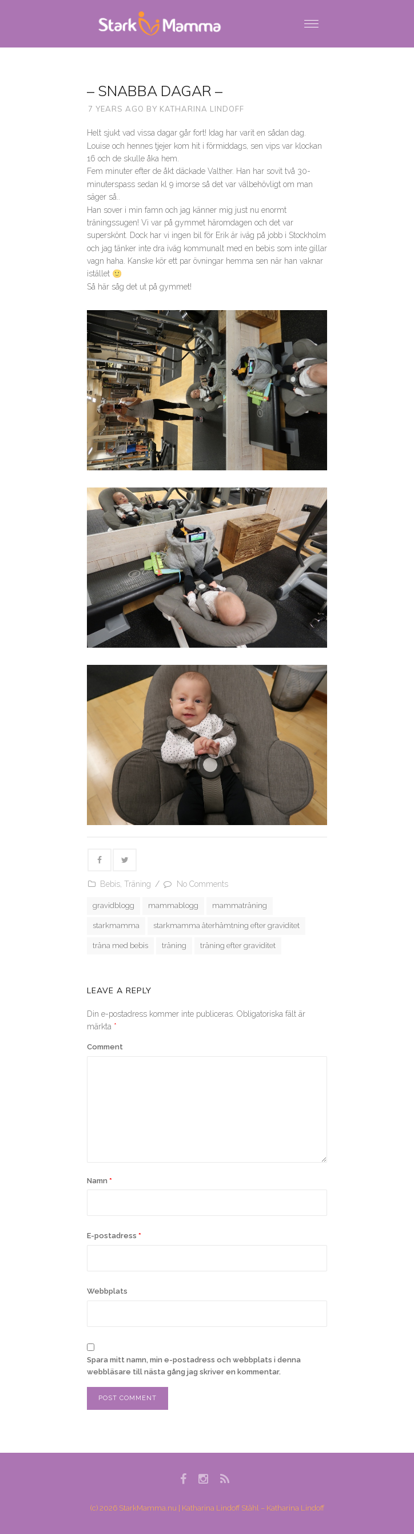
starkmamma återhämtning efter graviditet (226, 925)
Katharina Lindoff (202, 108)
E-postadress (114, 1235)
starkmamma (116, 925)
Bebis (110, 884)
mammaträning (239, 905)
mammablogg (173, 905)
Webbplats (107, 1291)
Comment (105, 1047)
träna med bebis (120, 945)
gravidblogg (113, 905)
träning (174, 945)
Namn (99, 1180)
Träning (137, 884)
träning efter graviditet (238, 945)
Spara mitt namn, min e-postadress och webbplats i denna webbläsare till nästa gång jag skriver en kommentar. (194, 1365)
